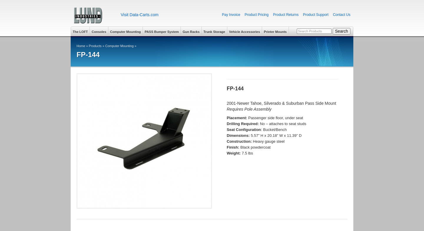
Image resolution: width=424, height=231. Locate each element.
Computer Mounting (125, 32)
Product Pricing (257, 15)
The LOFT (80, 32)
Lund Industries (93, 15)
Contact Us (341, 15)
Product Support (316, 15)
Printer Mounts (275, 32)
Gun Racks (191, 32)
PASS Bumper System (162, 32)
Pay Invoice (231, 15)
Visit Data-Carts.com (139, 14)
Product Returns (286, 15)
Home (81, 46)
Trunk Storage (214, 32)
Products (95, 46)
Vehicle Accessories (244, 32)
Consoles (99, 32)
